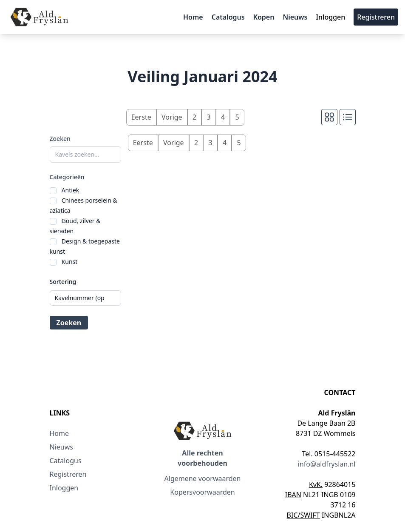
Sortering (63, 282)
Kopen (264, 17)
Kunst (70, 262)
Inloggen (330, 17)
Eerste (141, 117)
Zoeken (60, 139)
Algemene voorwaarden (202, 478)
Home (193, 17)
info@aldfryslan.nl (327, 464)
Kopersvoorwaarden (202, 492)
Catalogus (228, 17)
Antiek (70, 190)
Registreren (376, 17)
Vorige (171, 117)
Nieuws (295, 17)
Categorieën (67, 177)
